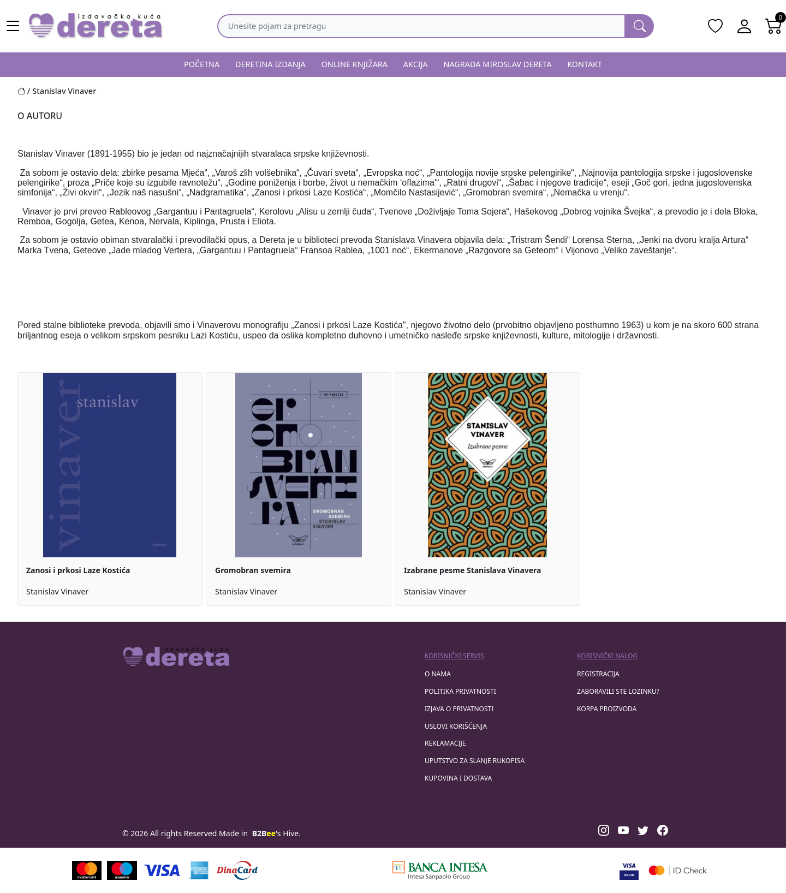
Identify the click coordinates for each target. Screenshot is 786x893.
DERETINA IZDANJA (270, 64)
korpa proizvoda (606, 708)
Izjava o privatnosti (459, 708)
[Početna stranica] (24, 91)
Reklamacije (445, 743)
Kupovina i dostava (458, 778)
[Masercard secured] (677, 870)
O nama (438, 673)
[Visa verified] (629, 870)
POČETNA (201, 64)
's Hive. (276, 833)
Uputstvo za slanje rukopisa (475, 760)
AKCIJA (415, 64)
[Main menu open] (13, 26)
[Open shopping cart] (774, 26)
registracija (598, 673)
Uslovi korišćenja (456, 726)
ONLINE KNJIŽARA (354, 64)
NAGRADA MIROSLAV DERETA (498, 64)
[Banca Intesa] (440, 870)
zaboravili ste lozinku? (618, 691)
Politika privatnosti (460, 691)
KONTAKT (584, 64)
